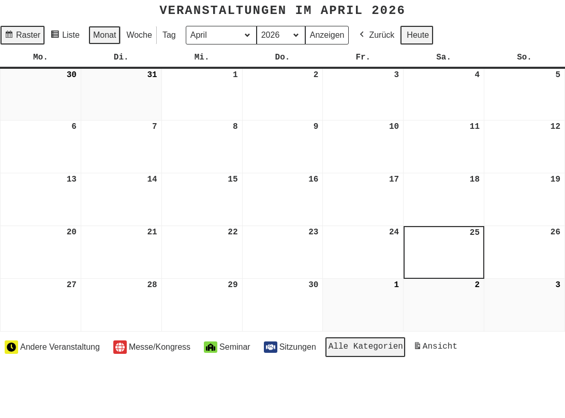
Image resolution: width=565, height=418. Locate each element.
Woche (139, 34)
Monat (104, 34)
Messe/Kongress (151, 346)
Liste (65, 35)
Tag (169, 34)
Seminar (227, 346)
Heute (418, 34)
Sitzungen (290, 346)
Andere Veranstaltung (52, 346)
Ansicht (437, 348)
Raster (22, 35)
